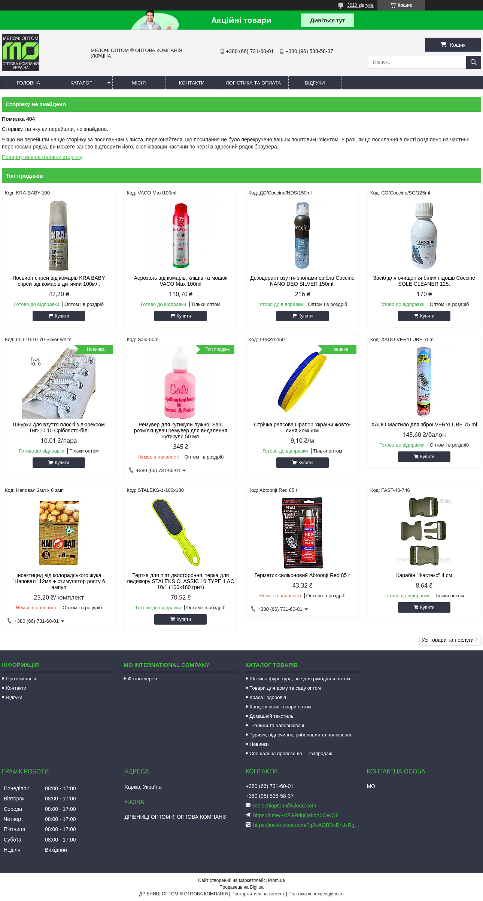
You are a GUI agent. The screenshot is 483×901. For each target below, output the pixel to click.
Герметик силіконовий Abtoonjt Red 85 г (302, 575)
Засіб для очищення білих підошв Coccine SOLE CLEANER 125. (424, 281)
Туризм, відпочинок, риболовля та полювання (301, 735)
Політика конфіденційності (316, 894)
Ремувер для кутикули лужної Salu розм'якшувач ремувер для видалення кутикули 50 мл (180, 430)
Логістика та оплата (253, 83)
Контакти (191, 83)
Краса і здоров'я (268, 697)
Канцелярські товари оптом (281, 707)
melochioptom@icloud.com (284, 806)
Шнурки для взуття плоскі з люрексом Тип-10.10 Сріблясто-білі (59, 427)
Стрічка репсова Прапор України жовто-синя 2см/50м (302, 427)
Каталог (81, 83)
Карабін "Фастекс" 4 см (424, 575)
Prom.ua (276, 880)
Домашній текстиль (272, 716)
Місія (139, 83)
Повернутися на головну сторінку (42, 157)
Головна (28, 83)
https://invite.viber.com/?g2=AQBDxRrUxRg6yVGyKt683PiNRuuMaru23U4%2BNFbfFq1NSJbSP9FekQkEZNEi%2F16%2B (307, 825)
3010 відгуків (360, 5)
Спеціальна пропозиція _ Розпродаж (291, 753)
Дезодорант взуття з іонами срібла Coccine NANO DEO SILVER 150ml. (302, 281)
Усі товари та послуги (448, 640)
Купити (62, 316)
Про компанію (21, 678)
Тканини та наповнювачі (277, 725)
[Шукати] (473, 62)
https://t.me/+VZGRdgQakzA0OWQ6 (295, 815)
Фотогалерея (142, 678)
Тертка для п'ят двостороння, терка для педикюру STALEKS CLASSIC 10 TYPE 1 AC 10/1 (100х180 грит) (180, 581)
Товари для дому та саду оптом (285, 688)
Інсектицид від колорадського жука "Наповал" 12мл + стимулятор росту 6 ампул (59, 581)
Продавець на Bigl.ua (241, 887)
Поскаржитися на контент (258, 894)
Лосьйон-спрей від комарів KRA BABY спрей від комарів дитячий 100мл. (59, 281)
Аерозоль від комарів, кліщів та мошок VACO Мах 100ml (180, 281)
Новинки (259, 744)
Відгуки (315, 83)
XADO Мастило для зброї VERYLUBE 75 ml (424, 424)
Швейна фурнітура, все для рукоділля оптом (300, 678)
